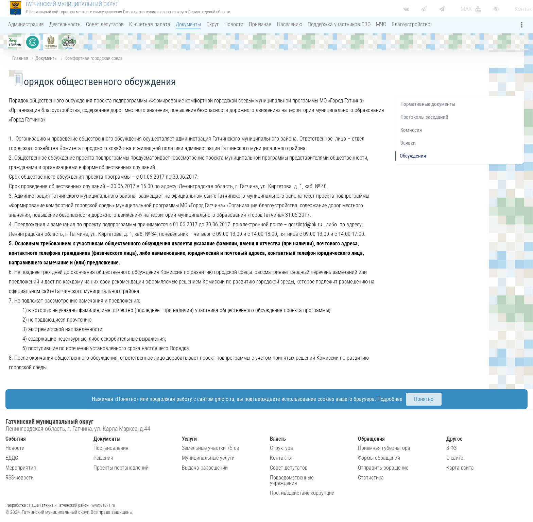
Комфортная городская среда (94, 58)
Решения (103, 458)
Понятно (423, 399)
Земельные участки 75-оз (210, 448)
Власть (278, 439)
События (15, 439)
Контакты (281, 458)
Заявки (408, 143)
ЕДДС (11, 458)
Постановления (110, 448)
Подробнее (389, 399)
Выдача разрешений (205, 467)
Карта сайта (460, 467)
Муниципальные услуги (208, 458)
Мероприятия (20, 467)
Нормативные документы (427, 104)
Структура (281, 448)
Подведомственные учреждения (291, 480)
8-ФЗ (451, 448)
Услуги (189, 439)
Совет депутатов (289, 467)
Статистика (371, 477)
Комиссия (411, 130)
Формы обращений (379, 458)
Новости (14, 448)
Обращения (371, 439)
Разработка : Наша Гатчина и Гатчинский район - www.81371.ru (60, 505)
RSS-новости (19, 477)
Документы (46, 58)
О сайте (454, 458)
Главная (20, 58)
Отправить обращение (383, 467)
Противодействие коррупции (302, 493)
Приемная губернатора (384, 448)
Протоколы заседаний (424, 117)
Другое (454, 439)
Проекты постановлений (121, 467)
